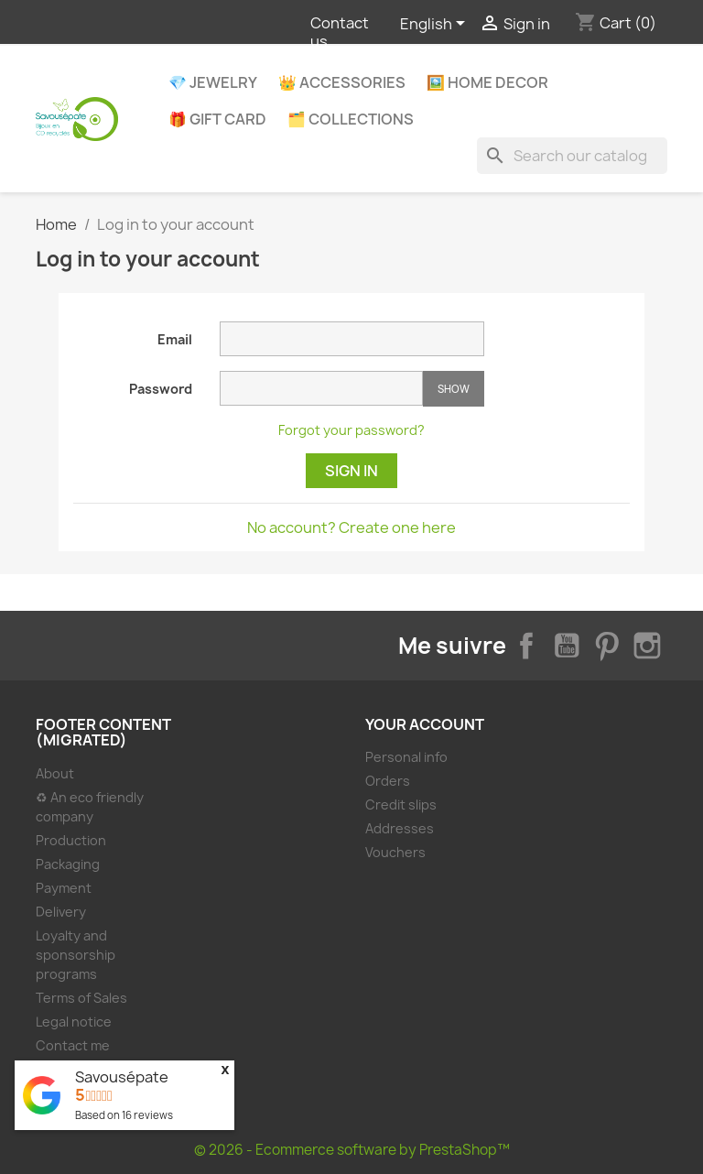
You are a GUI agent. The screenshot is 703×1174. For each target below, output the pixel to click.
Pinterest (607, 645)
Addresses (399, 828)
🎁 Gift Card (217, 119)
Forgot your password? (351, 430)
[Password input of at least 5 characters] (321, 388)
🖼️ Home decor (487, 82)
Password (160, 388)
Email (174, 339)
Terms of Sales (81, 997)
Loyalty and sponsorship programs (75, 955)
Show (454, 389)
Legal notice (74, 1021)
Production (71, 840)
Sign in (351, 471)
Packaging (68, 864)
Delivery (61, 911)
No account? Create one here (351, 527)
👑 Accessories (342, 82)
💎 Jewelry (212, 82)
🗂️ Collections (350, 119)
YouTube (566, 645)
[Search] (572, 155)
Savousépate (121, 1077)
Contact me (73, 1045)
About (55, 773)
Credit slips (401, 804)
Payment (64, 888)
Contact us (339, 32)
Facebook (526, 645)
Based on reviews (124, 1115)
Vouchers (395, 852)
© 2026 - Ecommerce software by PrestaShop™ (352, 1149)
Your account (424, 724)
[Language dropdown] (435, 25)
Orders (387, 780)
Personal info (406, 757)
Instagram (647, 645)
